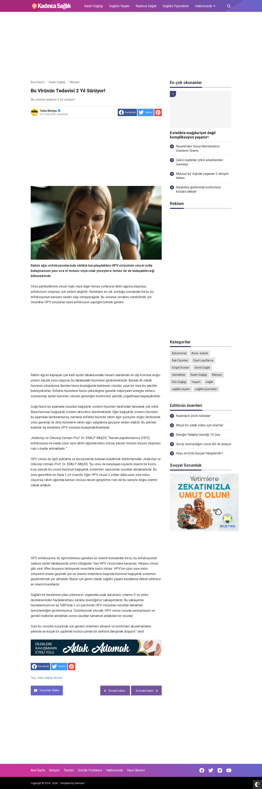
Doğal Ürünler (180, 367)
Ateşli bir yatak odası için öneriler (199, 425)
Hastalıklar (178, 374)
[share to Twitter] (146, 112)
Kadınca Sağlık (146, 6)
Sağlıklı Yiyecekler (176, 6)
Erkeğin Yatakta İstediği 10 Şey (198, 435)
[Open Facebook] (201, 770)
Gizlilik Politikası (90, 770)
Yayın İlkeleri (136, 770)
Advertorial (179, 353)
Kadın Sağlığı (93, 6)
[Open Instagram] (219, 770)
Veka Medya (50, 110)
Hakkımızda (114, 770)
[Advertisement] (131, 46)
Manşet (58, 677)
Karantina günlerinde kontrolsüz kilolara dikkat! (198, 189)
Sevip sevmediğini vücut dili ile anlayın (203, 444)
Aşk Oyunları (180, 360)
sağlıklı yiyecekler (206, 389)
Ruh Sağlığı (179, 382)
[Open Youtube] (228, 770)
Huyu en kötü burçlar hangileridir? (199, 453)
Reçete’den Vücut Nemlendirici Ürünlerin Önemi (198, 148)
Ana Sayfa (38, 770)
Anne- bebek (199, 353)
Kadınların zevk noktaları (193, 416)
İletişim (54, 770)
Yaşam (196, 382)
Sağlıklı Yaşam (119, 6)
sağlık (209, 382)
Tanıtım (69, 770)
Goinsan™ (80, 783)
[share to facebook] (127, 112)
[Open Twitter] (210, 770)
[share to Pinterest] (158, 112)
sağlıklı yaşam (181, 389)
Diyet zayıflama (203, 360)
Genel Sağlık (202, 367)
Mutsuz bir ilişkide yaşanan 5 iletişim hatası (202, 176)
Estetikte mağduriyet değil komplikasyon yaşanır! (193, 135)
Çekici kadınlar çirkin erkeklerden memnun (199, 162)
